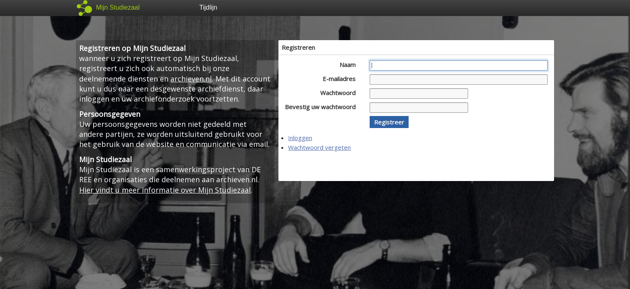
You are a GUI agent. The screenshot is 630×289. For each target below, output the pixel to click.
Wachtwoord (340, 93)
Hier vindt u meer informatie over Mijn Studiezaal (165, 190)
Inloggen (300, 138)
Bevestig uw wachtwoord (322, 107)
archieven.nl (191, 78)
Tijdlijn (208, 7)
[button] (389, 122)
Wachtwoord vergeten (319, 147)
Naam (350, 65)
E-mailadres (341, 79)
